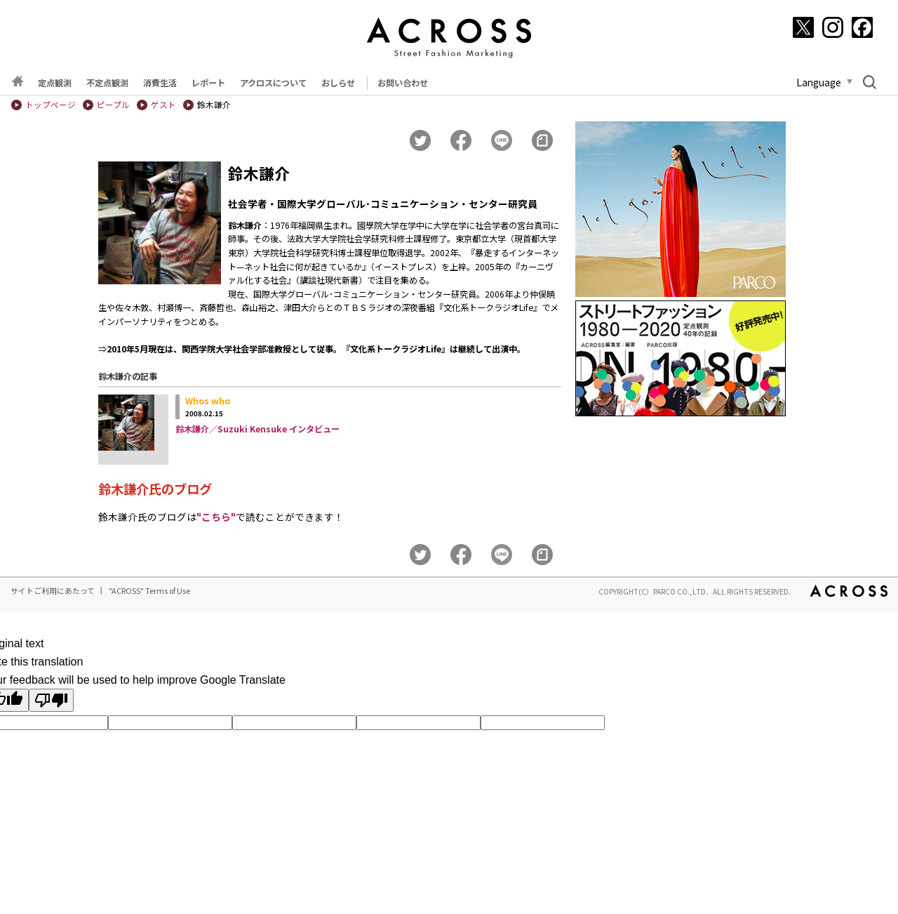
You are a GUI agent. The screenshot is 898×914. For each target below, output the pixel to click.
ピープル (113, 104)
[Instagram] (832, 27)
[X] (803, 27)
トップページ (50, 104)
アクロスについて (273, 83)
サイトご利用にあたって (53, 590)
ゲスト (163, 104)
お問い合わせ (402, 83)
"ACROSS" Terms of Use (149, 590)
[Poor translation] (51, 700)
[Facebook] (862, 27)
